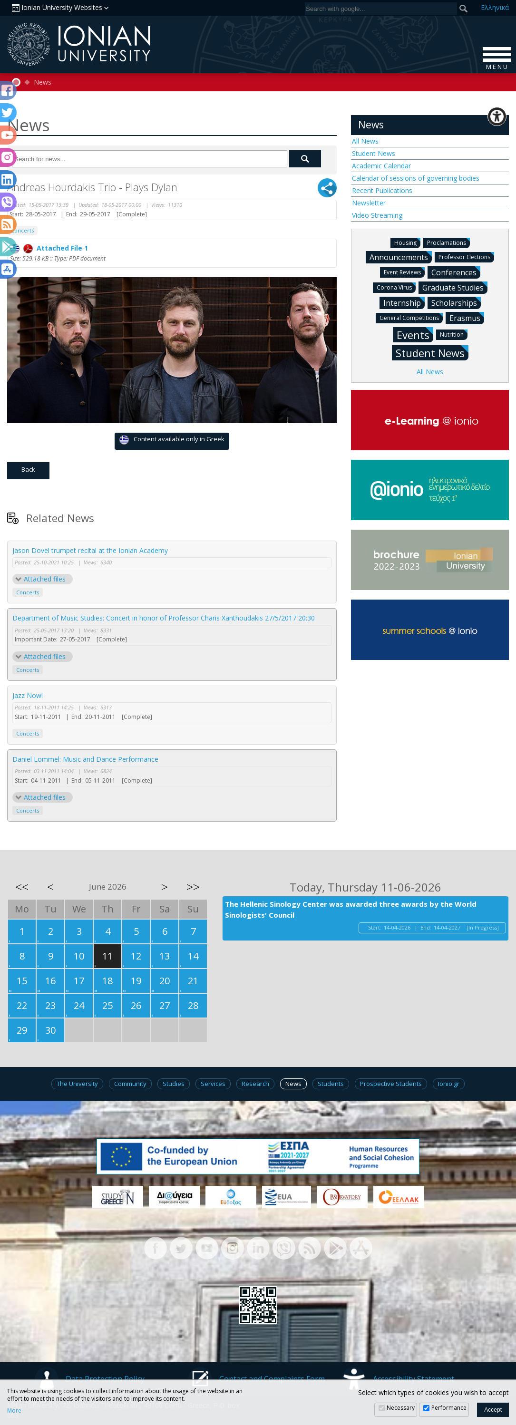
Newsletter (369, 202)
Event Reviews (404, 271)
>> (193, 886)
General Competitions (411, 317)
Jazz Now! (27, 695)
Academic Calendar (381, 165)
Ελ (495, 7)
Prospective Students (391, 1083)
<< (22, 886)
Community (130, 1083)
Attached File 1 (49, 247)
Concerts (27, 592)
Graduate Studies (454, 287)
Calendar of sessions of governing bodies (415, 178)
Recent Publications (382, 190)
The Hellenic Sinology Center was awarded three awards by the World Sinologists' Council (351, 909)
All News (365, 140)
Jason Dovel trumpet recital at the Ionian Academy (90, 550)
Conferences (455, 272)
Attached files (45, 578)
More (14, 1411)
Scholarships (456, 302)
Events (415, 334)
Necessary (401, 1408)
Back (28, 469)
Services (213, 1083)
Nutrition (453, 334)
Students (331, 1083)
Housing (407, 242)
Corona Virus (396, 286)
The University (77, 1083)
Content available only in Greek (171, 440)
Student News (373, 153)
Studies (174, 1083)
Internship (404, 302)
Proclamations (448, 242)
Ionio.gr (448, 1083)
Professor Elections (466, 256)
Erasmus (466, 317)
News (42, 82)
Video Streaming (377, 215)
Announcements (401, 256)
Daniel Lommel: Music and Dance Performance (85, 759)
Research (255, 1083)
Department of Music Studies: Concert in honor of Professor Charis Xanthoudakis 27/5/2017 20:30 (163, 617)
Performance (449, 1408)
